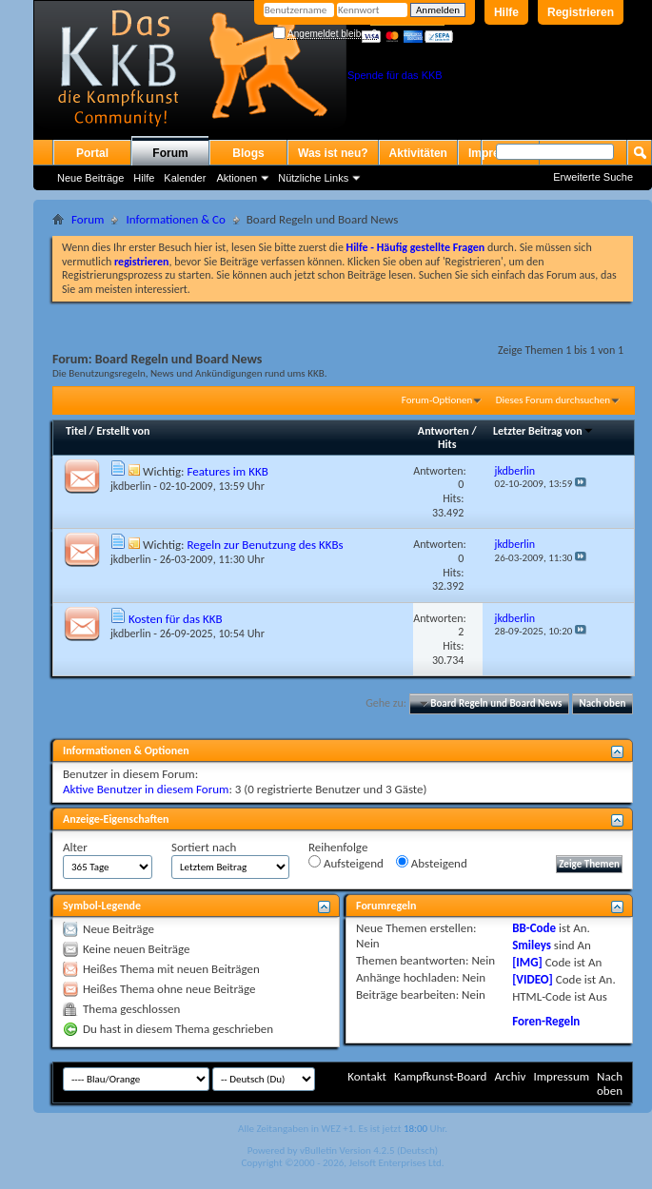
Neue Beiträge (90, 178)
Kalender (185, 178)
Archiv (509, 1076)
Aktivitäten (418, 153)
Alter (75, 847)
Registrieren (580, 12)
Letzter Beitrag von (543, 431)
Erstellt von (122, 431)
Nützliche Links (313, 178)
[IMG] (527, 962)
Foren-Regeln (546, 1021)
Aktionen (236, 178)
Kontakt (366, 1076)
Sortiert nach (203, 847)
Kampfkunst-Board (440, 1076)
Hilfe (506, 12)
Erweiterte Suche (593, 177)
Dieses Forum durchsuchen (553, 400)
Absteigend (431, 862)
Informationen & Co (175, 219)
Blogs (248, 153)
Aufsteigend (346, 862)
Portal (92, 153)
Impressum (561, 1076)
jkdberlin (130, 486)
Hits (447, 444)
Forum (170, 153)
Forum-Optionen (437, 400)
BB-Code (534, 928)
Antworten (443, 431)
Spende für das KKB (395, 75)
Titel (76, 431)
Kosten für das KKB (175, 619)
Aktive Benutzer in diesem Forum (145, 789)
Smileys (531, 945)
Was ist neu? (333, 153)
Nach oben (602, 703)
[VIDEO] (532, 979)
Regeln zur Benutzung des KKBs (265, 544)
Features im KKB (227, 471)
